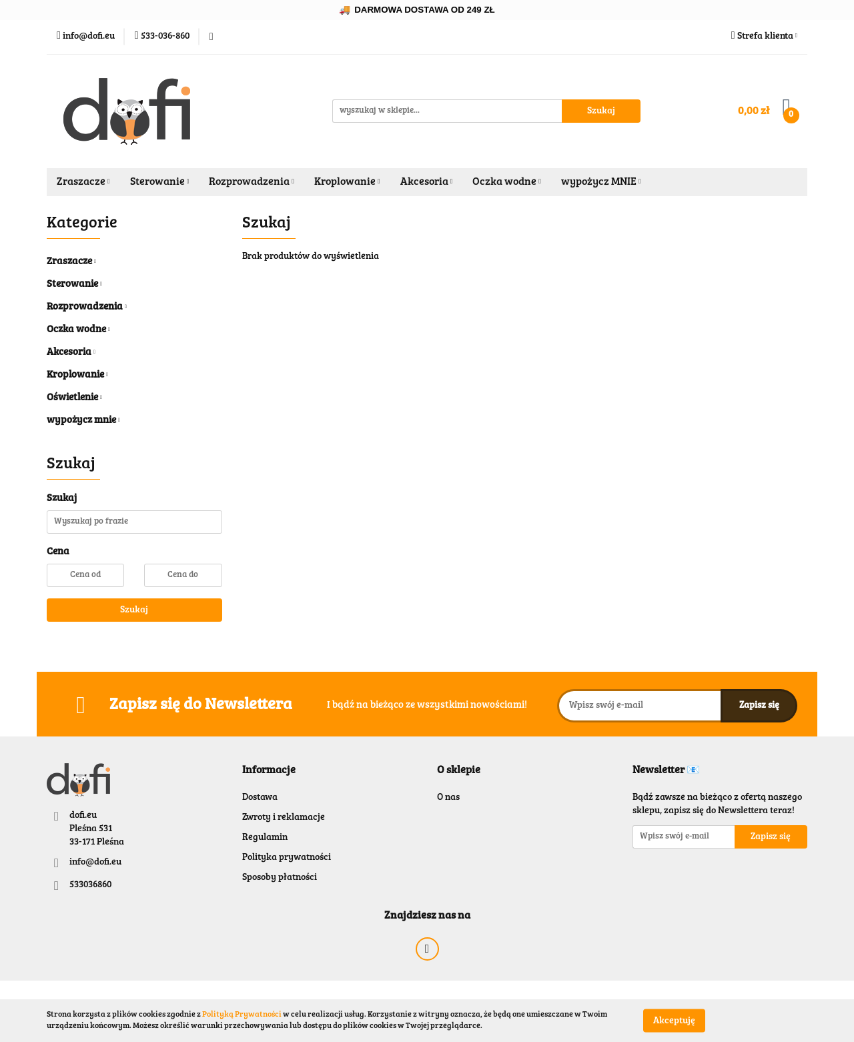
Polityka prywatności (286, 858)
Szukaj (134, 610)
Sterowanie (159, 182)
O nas (448, 798)
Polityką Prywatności (242, 1015)
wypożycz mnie (83, 421)
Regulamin (265, 838)
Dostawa (260, 798)
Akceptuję (674, 1020)
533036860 (90, 885)
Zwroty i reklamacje (283, 818)
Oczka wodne (506, 182)
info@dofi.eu (95, 862)
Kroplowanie (347, 182)
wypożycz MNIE (601, 182)
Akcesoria (426, 182)
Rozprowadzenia (251, 182)
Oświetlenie (74, 398)
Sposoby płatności (279, 878)
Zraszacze (83, 182)
